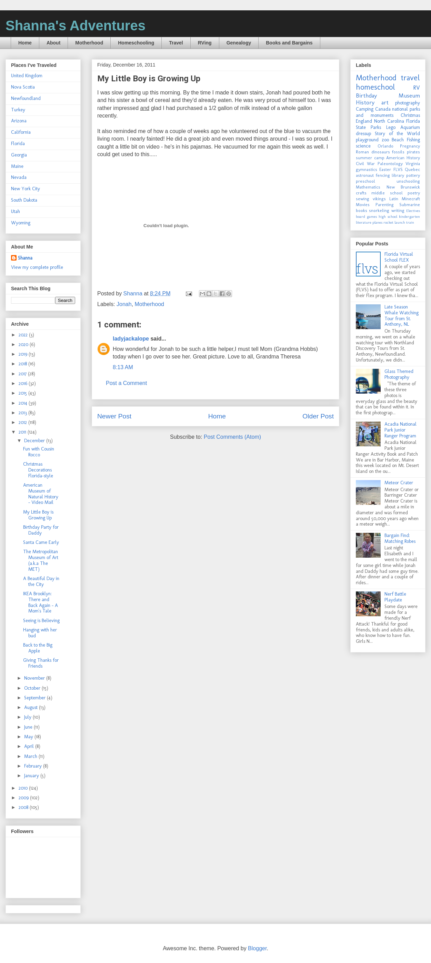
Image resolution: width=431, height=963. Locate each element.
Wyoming (20, 223)
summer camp (370, 157)
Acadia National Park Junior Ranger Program (400, 430)
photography (407, 103)
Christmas (410, 115)
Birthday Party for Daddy (41, 530)
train (410, 222)
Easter (385, 169)
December (35, 441)
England (364, 121)
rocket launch (394, 222)
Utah (15, 211)
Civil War (365, 163)
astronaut (365, 175)
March (31, 756)
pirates (413, 151)
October (33, 688)
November (35, 678)
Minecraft (411, 198)
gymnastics (366, 169)
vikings (379, 198)
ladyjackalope (131, 339)
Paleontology (390, 163)
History (365, 102)
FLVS (398, 169)
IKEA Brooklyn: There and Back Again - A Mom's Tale (40, 602)
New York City (25, 189)
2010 (24, 788)
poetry (414, 192)
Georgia (19, 155)
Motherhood (89, 42)
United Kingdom (26, 76)
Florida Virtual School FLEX (398, 257)
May (29, 737)
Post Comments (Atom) (232, 437)
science (363, 146)
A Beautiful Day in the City (41, 581)
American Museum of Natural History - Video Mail (40, 493)
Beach (398, 140)
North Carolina (389, 121)
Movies (363, 204)
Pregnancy (410, 146)
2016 (24, 383)
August (31, 707)
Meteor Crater (398, 483)
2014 (24, 403)
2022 (24, 335)
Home (25, 42)
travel (410, 77)
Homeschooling (136, 42)
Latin (393, 198)
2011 (23, 432)
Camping (364, 109)
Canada (383, 109)
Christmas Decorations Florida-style (38, 470)
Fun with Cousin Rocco (38, 452)
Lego (390, 127)
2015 (23, 393)
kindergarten (409, 216)
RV (416, 87)
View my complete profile (37, 267)
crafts (361, 192)
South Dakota (24, 200)
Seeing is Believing (41, 621)
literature (363, 222)
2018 (23, 364)
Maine (17, 166)
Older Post (318, 416)
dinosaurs (380, 151)
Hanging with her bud (40, 633)
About (53, 42)
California (21, 132)
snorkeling (379, 210)
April (29, 746)
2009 (24, 798)
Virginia (412, 163)
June (29, 727)
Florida (18, 143)
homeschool (375, 87)
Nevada (19, 177)
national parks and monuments (388, 112)
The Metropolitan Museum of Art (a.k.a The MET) (40, 560)
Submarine (409, 204)
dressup (363, 133)
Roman (362, 151)
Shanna (25, 258)
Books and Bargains (289, 42)
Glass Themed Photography (398, 374)
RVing (205, 42)
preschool (365, 181)
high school (388, 216)
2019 (24, 354)
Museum (409, 95)
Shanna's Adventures (76, 25)
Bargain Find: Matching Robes (399, 538)
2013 (23, 413)
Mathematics (368, 187)
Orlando (385, 146)
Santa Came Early (41, 542)
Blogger (257, 948)
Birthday (366, 95)
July (28, 717)
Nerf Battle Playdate (395, 597)
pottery (413, 175)
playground (367, 140)
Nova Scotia (23, 87)
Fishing (413, 140)
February (33, 766)
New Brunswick (403, 187)
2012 (23, 422)
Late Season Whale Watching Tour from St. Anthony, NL (401, 315)
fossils (398, 151)
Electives (413, 210)
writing (397, 210)
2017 (23, 374)
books (361, 210)
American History (403, 157)
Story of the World (397, 133)
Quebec (412, 169)
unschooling (408, 181)
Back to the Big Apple (37, 648)
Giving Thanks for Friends (41, 663)
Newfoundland (26, 98)
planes (377, 222)
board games (366, 216)
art (385, 102)
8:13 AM (123, 367)
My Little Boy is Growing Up (38, 515)
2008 (24, 807)
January (32, 776)
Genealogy (239, 42)
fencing (383, 175)
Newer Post (114, 416)
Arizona (19, 121)
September (35, 698)
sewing (362, 198)
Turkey (18, 110)
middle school (386, 192)
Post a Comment (126, 383)
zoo (385, 140)
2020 (24, 344)
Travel (176, 42)
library (398, 175)
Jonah (124, 304)
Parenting (384, 204)
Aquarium (410, 127)
